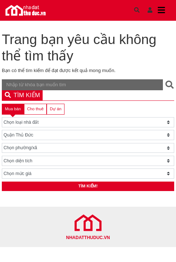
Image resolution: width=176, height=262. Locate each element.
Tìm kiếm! (88, 186)
